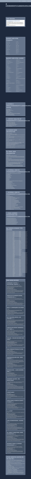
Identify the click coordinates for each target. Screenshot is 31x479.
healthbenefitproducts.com (15, 349)
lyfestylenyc (10, 392)
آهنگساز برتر (9, 411)
